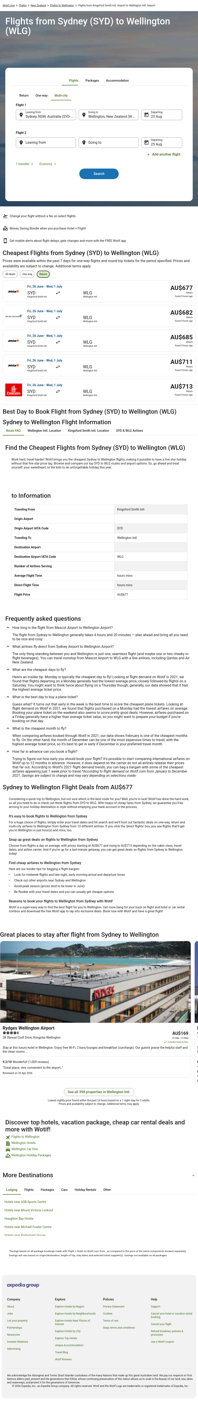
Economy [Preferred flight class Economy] (48, 164)
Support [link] (155, 1306)
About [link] (10, 1306)
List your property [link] (17, 1320)
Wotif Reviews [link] (63, 1359)
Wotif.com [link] (9, 5)
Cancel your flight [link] (161, 1324)
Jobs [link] (10, 1313)
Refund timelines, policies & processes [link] (167, 1333)
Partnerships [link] (14, 1327)
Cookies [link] (108, 1313)
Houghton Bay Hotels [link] (18, 1218)
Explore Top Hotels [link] (66, 1338)
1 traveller (25, 164)
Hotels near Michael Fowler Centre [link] (28, 1227)
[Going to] (109, 142)
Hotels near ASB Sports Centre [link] (25, 1202)
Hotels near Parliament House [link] (24, 1235)
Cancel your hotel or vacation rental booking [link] (171, 1315)
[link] (99, 1137)
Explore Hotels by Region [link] (69, 1306)
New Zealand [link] (38, 5)
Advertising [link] (13, 1348)
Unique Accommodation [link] (69, 1345)
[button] (99, 1175)
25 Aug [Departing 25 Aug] (156, 116)
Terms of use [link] (110, 1320)
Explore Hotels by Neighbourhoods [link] (75, 1313)
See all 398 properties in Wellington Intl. (99, 1092)
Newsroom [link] (13, 1334)
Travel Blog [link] (61, 1352)
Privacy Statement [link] (113, 1306)
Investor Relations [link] (17, 1341)
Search (99, 174)
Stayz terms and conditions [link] (119, 1327)
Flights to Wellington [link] (62, 5)
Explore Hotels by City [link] (68, 1331)
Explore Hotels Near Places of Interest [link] (72, 1322)
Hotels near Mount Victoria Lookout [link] (28, 1210)
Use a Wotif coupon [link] (162, 1341)
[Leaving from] (46, 142)
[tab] (74, 80)
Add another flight (163, 154)
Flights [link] (23, 5)
